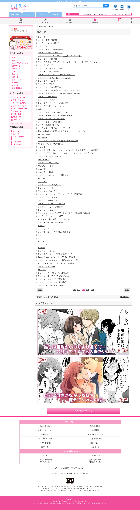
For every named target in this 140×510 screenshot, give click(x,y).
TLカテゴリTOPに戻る (83, 411)
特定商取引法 (84, 474)
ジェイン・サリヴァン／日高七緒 (52, 286)
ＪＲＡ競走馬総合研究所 (48, 125)
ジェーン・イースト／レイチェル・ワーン (56, 112)
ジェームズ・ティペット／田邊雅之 (53, 103)
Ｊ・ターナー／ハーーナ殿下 (50, 216)
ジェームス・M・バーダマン (50, 53)
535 (87, 290)
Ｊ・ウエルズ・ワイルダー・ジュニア (54, 128)
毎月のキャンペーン (95, 435)
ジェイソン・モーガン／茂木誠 (51, 204)
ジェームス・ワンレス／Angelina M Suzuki (56, 75)
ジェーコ (41, 37)
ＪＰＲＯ (41, 238)
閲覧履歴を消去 (124, 297)
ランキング (45, 22)
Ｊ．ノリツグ (43, 229)
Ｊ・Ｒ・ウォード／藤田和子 (50, 122)
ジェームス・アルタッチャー (50, 50)
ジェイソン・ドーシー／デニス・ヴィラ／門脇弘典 (60, 194)
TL (29, 15)
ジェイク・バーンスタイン (49, 157)
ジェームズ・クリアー (47, 100)
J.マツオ (41, 248)
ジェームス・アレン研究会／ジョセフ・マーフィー (60, 90)
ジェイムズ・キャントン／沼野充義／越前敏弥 (58, 260)
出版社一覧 (95, 447)
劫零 (40, 109)
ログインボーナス (44, 430)
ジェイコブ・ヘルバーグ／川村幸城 (53, 175)
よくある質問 (62, 469)
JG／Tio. (41, 179)
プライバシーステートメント (68, 474)
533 (78, 290)
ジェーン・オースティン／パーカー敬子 (55, 116)
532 (74, 290)
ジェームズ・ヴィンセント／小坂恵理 (54, 78)
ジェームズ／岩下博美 (47, 97)
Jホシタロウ (43, 241)
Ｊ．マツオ (42, 245)
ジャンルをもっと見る (17, 124)
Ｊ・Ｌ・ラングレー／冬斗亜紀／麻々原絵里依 (58, 141)
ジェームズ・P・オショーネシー (52, 106)
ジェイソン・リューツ (47, 210)
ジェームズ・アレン (46, 84)
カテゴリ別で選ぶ (44, 443)
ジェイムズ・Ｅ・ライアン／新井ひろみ (55, 254)
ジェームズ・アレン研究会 (49, 87)
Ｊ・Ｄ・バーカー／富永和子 (50, 223)
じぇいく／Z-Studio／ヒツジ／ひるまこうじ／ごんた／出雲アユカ (66, 153)
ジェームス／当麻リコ (47, 59)
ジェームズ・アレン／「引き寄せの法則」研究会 (59, 94)
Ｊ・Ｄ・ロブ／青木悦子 (48, 40)
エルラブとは (45, 426)
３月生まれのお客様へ (18, 31)
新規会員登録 (95, 426)
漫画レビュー (95, 443)
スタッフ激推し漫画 (44, 439)
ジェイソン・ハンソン (47, 197)
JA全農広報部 (44, 134)
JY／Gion (42, 270)
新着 (21, 22)
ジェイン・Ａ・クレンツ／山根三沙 (53, 273)
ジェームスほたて (45, 65)
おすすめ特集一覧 (95, 439)
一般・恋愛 (15, 15)
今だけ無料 (70, 22)
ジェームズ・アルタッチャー (50, 81)
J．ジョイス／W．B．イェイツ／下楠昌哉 (56, 264)
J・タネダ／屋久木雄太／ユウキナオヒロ (55, 219)
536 (92, 290)
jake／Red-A (43, 160)
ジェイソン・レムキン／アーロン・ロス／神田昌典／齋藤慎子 (65, 213)
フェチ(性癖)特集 (85, 14)
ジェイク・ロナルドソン (48, 163)
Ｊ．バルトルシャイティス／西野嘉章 (54, 232)
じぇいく (41, 147)
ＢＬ (42, 15)
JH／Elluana (43, 138)
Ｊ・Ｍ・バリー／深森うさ (49, 72)
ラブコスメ (119, 22)
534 (83, 290)
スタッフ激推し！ (124, 14)
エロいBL (113, 14)
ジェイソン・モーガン (47, 201)
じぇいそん (42, 182)
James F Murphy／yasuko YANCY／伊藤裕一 (57, 257)
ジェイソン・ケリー (46, 188)
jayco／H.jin (43, 169)
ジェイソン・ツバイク (47, 191)
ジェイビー (42, 235)
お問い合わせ (78, 469)
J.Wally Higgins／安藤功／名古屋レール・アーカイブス (62, 131)
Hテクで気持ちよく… (101, 14)
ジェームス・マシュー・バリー (51, 68)
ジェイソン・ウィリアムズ (49, 185)
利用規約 (54, 474)
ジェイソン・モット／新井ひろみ (52, 207)
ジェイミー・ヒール (46, 251)
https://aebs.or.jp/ (93, 491)
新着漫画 (44, 435)
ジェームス (42, 46)
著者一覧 (44, 447)
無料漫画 (94, 22)
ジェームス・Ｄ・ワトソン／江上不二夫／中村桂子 (60, 56)
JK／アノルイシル (46, 166)
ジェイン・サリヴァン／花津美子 (52, 282)
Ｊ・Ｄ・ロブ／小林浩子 (48, 43)
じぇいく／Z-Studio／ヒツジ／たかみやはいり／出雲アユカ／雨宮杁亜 (68, 150)
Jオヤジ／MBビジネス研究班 (50, 144)
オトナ (55, 15)
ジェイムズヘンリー (46, 267)
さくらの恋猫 (95, 456)
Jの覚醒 (41, 226)
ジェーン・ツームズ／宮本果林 (51, 119)
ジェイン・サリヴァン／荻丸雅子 (52, 279)
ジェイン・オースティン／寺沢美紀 (53, 276)
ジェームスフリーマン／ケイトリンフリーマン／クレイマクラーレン (68, 62)
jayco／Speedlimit (45, 172)
